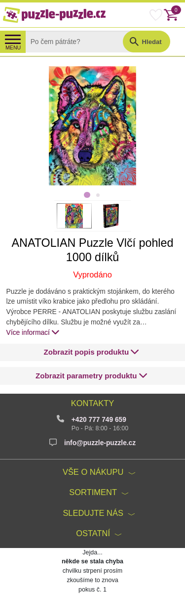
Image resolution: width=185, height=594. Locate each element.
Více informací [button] (33, 332)
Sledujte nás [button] (93, 512)
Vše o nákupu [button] (93, 471)
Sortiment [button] (93, 492)
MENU (13, 47)
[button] (91, 352)
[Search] (82, 41)
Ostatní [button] (93, 533)
